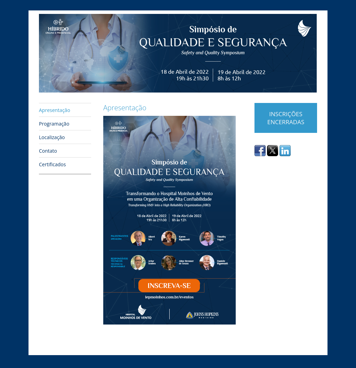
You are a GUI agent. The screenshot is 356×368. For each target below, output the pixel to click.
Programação (54, 123)
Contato (48, 150)
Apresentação (54, 110)
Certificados (52, 164)
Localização (52, 137)
